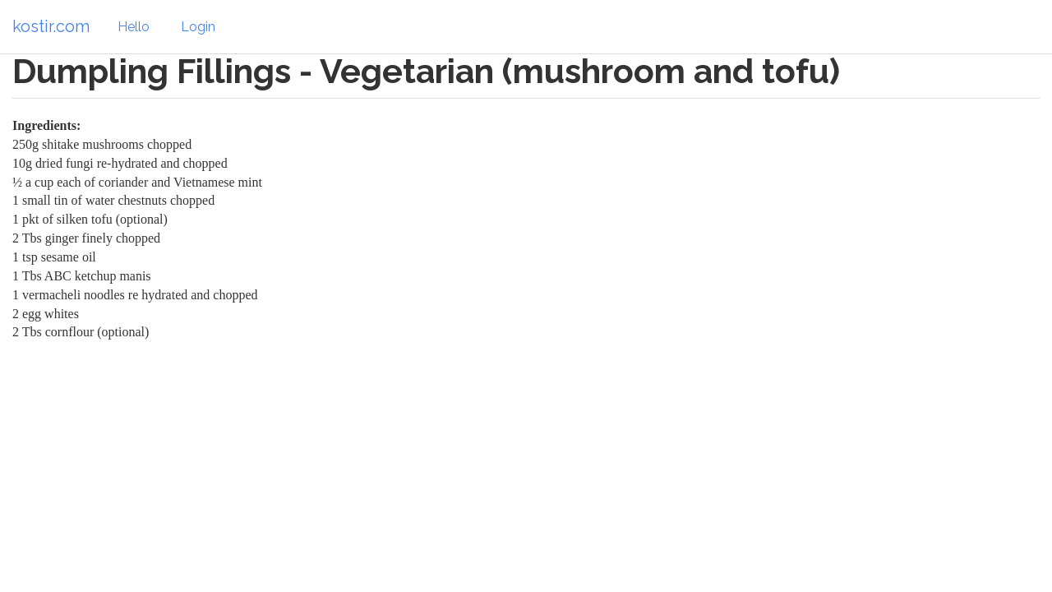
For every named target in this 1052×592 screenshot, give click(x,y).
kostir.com (51, 26)
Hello (134, 27)
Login (198, 27)
